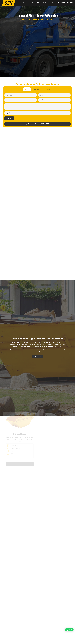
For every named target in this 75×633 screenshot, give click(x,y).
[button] (69, 629)
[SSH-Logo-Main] (8, 3)
